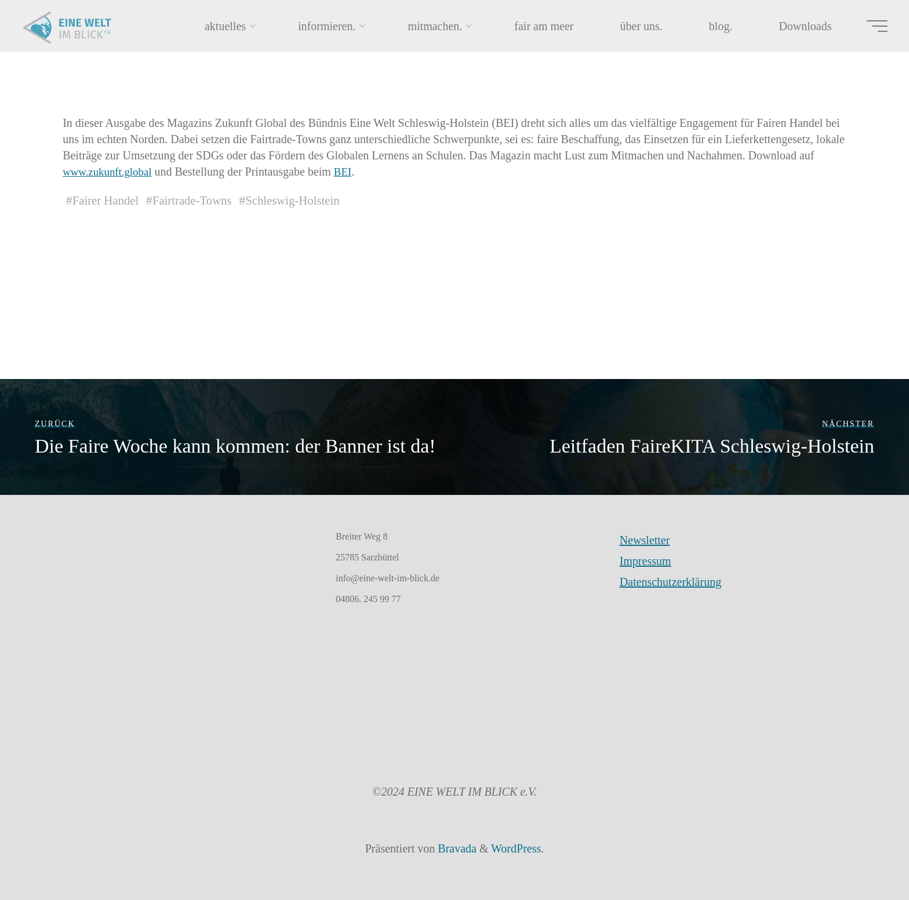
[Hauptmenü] (869, 26)
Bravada (456, 848)
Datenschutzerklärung (670, 581)
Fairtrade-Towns (199, 200)
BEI (349, 171)
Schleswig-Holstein (305, 200)
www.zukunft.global (110, 171)
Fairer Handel (107, 200)
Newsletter (645, 540)
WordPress (516, 848)
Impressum (645, 561)
